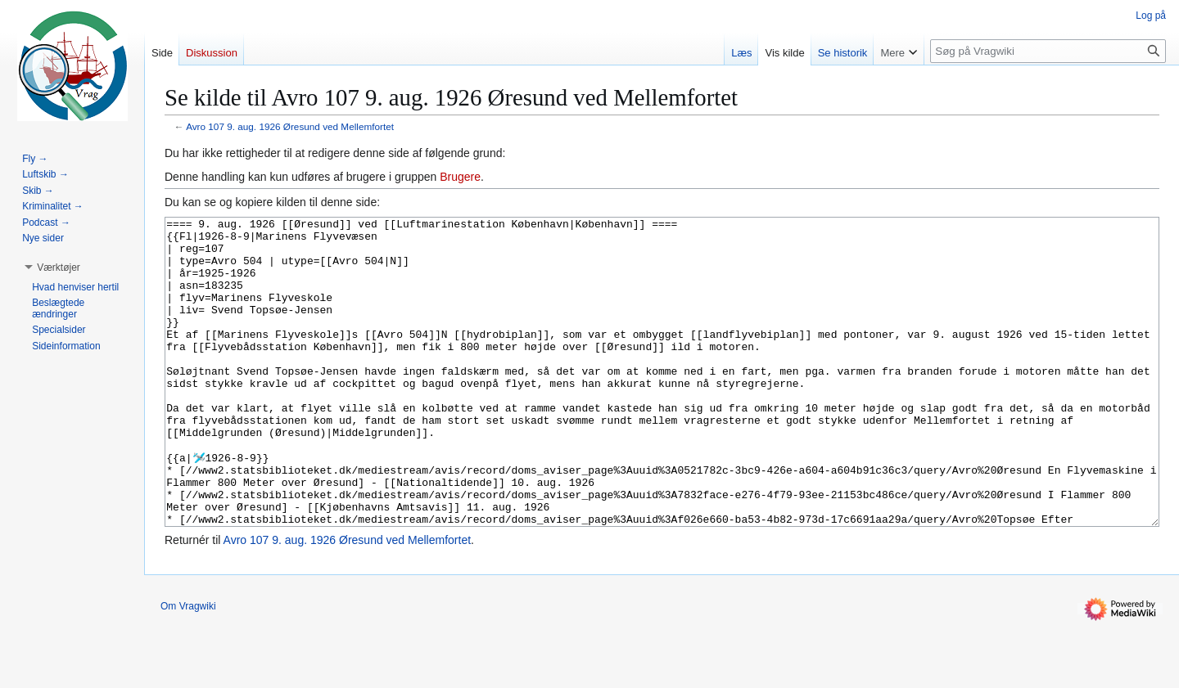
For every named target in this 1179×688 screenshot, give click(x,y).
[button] (58, 267)
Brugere (460, 176)
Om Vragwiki (188, 667)
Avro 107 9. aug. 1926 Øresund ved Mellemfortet (290, 126)
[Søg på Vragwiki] (1048, 51)
